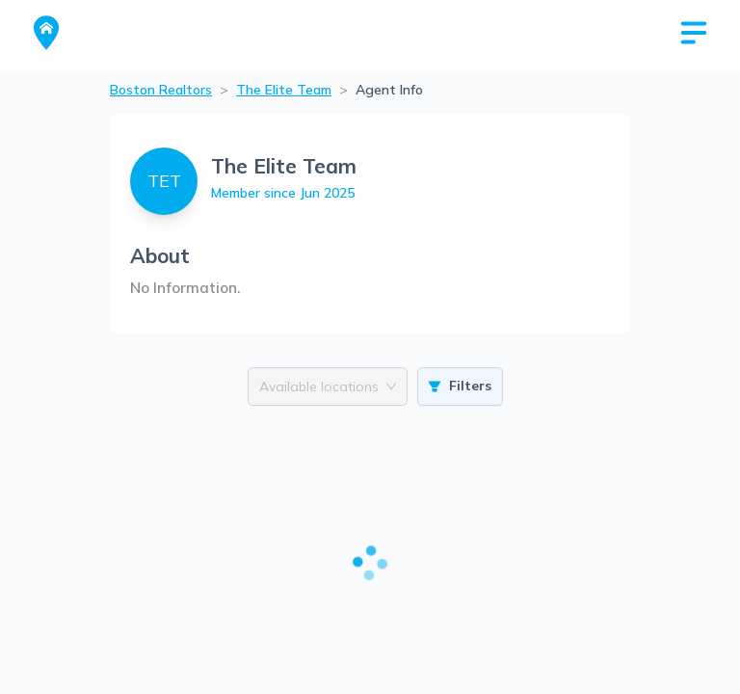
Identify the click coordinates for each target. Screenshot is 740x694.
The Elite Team (283, 89)
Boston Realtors (161, 89)
